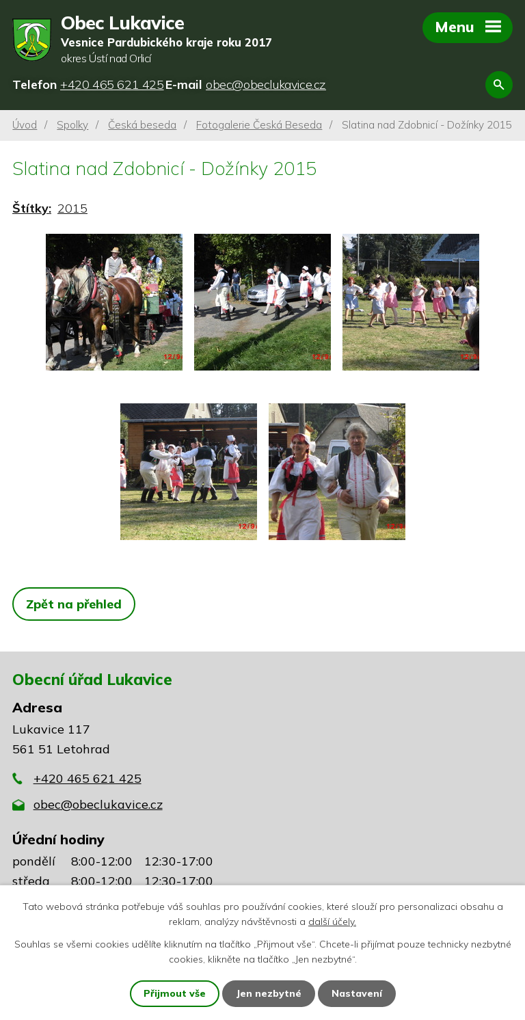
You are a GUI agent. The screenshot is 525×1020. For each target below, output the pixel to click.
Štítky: (31, 208)
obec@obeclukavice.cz (98, 804)
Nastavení (357, 993)
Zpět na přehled (74, 604)
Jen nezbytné (268, 993)
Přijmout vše (175, 993)
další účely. (332, 921)
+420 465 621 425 (87, 778)
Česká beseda (142, 124)
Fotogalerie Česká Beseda (259, 124)
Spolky (72, 124)
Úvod (24, 124)
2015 (72, 208)
